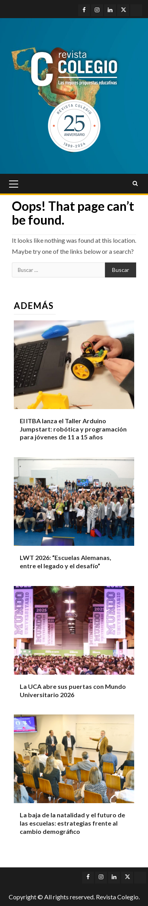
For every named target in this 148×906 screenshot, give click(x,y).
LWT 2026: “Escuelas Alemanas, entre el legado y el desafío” (65, 561)
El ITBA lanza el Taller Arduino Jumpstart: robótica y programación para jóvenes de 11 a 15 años (73, 429)
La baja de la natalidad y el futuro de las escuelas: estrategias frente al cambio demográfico (72, 823)
